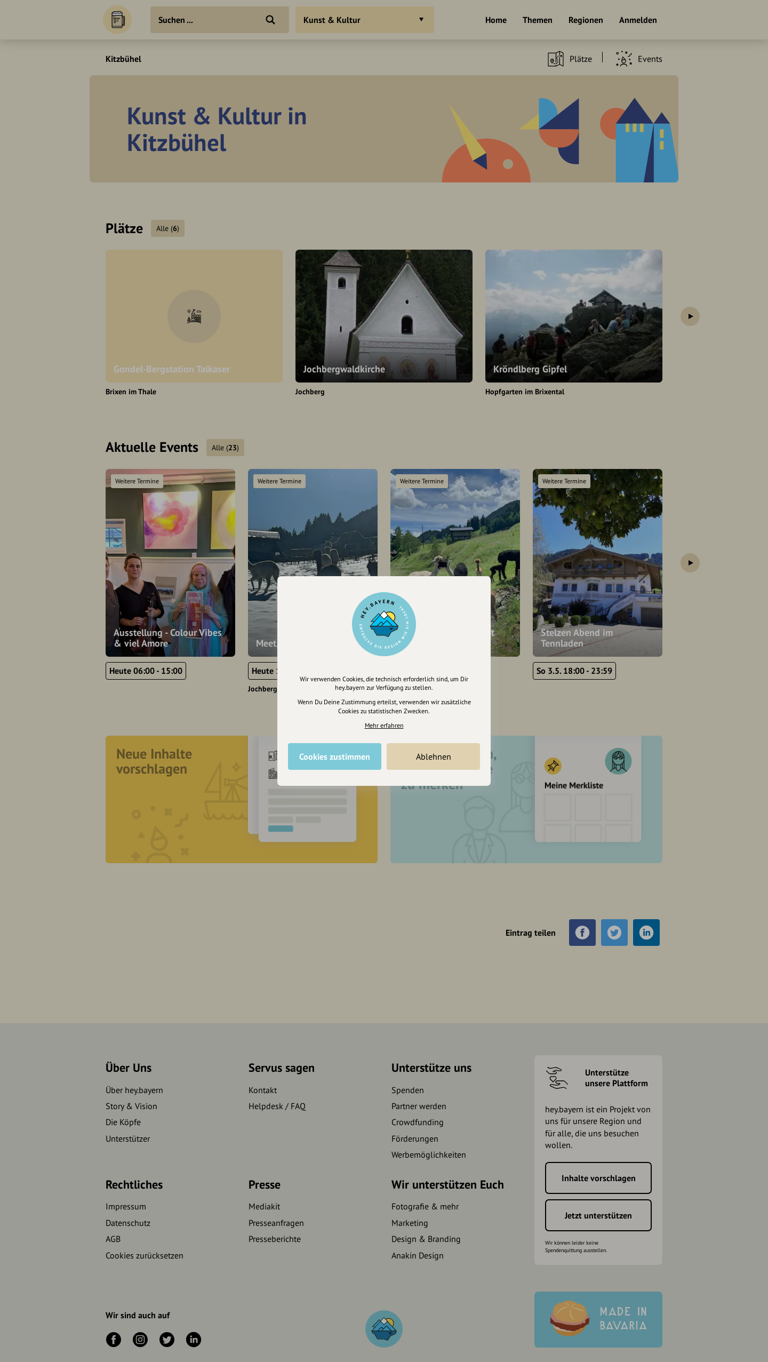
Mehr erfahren (384, 725)
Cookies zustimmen (334, 756)
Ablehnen (433, 756)
